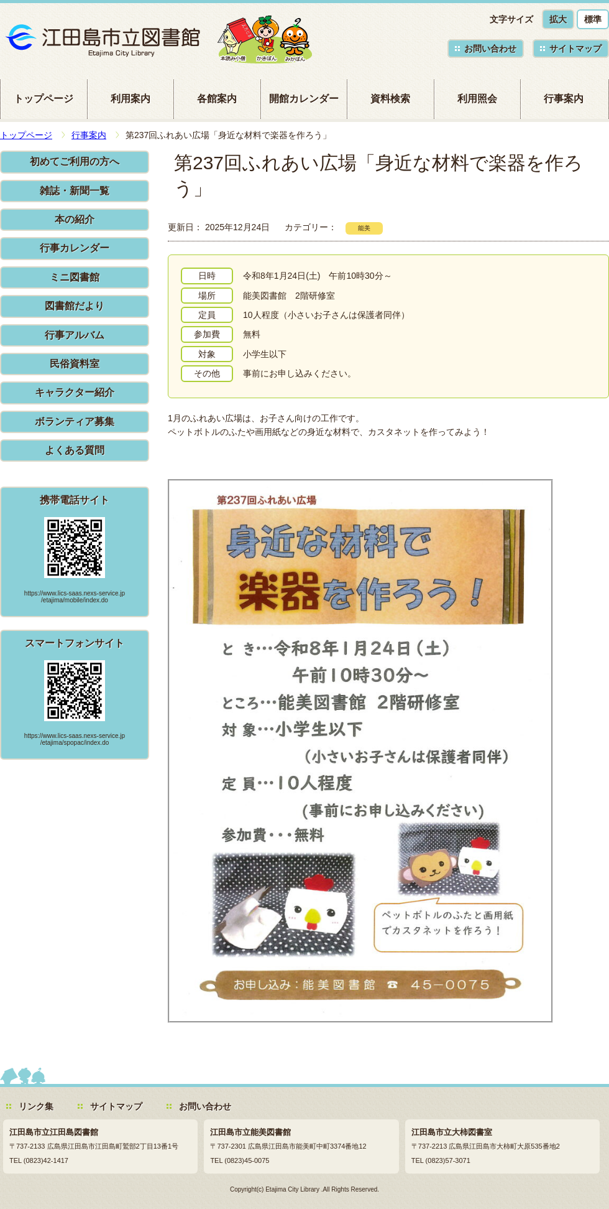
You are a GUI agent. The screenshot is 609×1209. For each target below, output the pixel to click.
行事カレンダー (74, 248)
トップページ (43, 98)
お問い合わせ (490, 49)
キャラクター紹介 (74, 392)
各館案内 (217, 98)
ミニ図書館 (74, 277)
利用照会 (477, 98)
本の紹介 (74, 219)
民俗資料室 (74, 363)
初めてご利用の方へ (74, 161)
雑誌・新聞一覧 (74, 190)
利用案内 (130, 98)
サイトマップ (575, 49)
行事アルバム (74, 335)
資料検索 (390, 98)
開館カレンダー (304, 98)
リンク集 (36, 1106)
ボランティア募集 (74, 421)
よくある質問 (74, 450)
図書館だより (74, 306)
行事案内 (564, 98)
